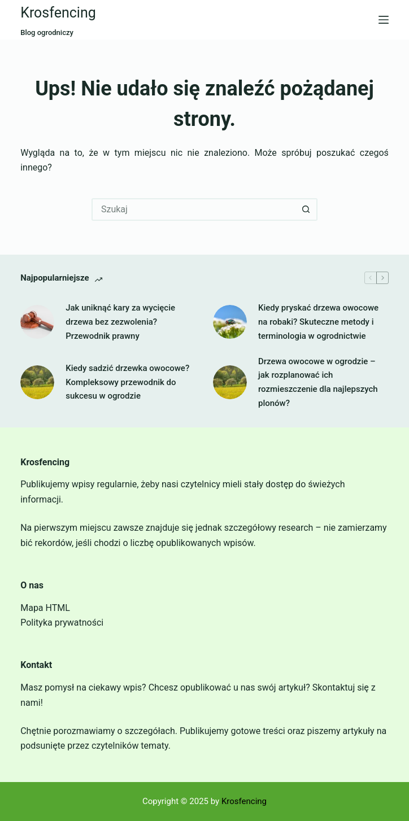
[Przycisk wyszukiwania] (306, 209)
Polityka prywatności (61, 622)
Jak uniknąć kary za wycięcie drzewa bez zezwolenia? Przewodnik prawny (120, 322)
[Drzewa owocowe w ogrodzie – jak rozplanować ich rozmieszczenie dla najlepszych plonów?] (230, 382)
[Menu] (383, 20)
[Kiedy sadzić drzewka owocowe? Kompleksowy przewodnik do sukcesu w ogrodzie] (37, 382)
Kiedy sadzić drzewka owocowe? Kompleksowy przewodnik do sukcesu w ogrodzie (127, 382)
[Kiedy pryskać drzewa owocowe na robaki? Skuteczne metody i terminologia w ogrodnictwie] (230, 322)
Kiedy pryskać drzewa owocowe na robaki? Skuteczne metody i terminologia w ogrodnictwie (318, 322)
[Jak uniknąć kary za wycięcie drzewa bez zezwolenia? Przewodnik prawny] (37, 322)
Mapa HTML (45, 607)
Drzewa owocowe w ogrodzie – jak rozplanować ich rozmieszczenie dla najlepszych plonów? (318, 382)
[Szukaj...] (193, 209)
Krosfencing (58, 13)
